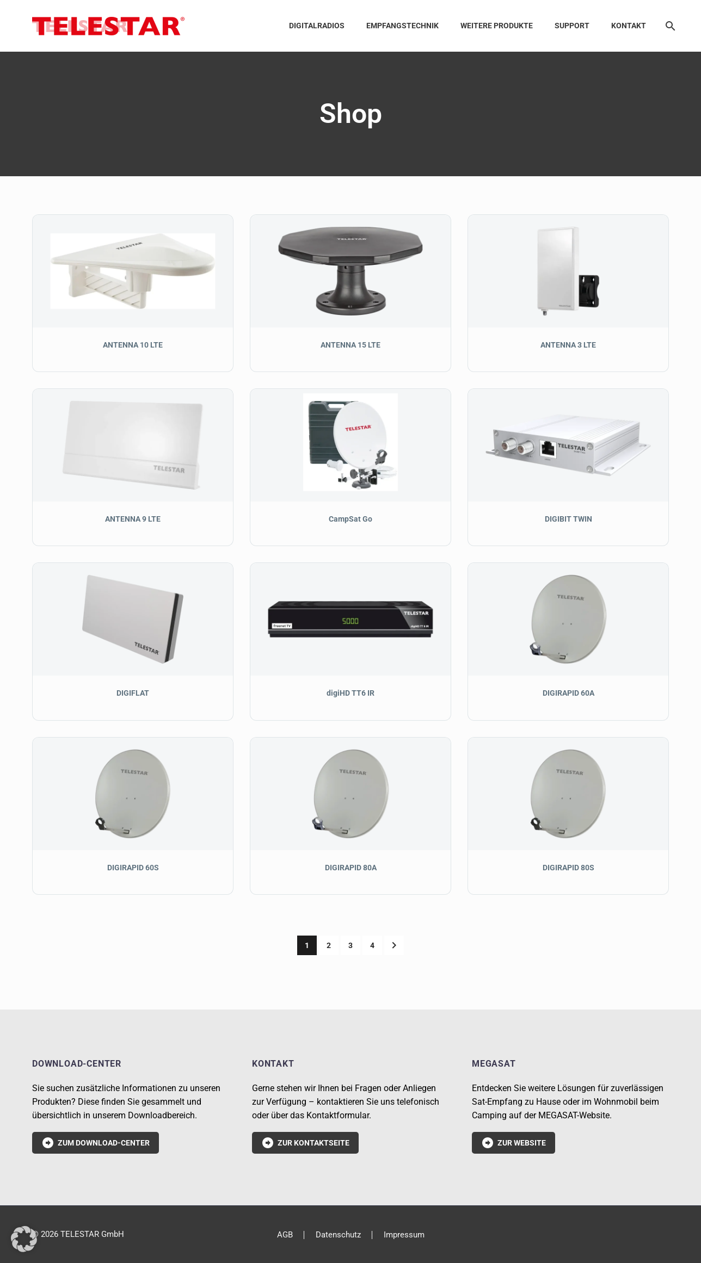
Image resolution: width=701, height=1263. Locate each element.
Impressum (404, 1235)
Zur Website (513, 1143)
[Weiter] (394, 945)
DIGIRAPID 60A (568, 693)
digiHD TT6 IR (350, 693)
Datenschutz (338, 1235)
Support (572, 25)
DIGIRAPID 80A (351, 867)
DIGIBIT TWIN (568, 519)
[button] (24, 1239)
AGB (285, 1235)
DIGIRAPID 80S (568, 867)
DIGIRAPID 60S (133, 867)
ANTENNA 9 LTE (133, 519)
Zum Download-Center (95, 1143)
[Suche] (668, 26)
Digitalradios (317, 25)
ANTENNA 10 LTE (133, 344)
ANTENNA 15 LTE (350, 344)
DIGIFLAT (132, 693)
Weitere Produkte (496, 25)
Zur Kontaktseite (305, 1143)
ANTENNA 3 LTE (568, 344)
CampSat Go (350, 519)
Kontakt (628, 25)
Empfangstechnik (402, 25)
